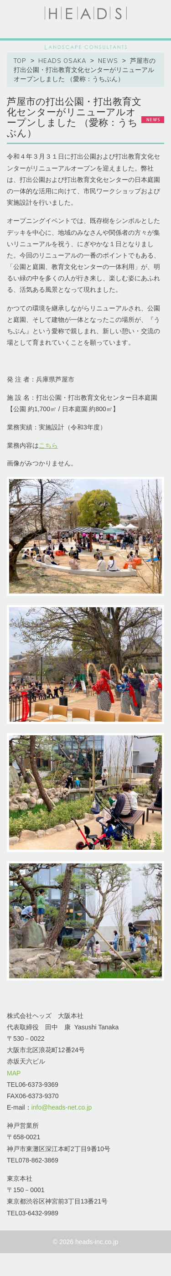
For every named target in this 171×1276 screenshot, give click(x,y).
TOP (20, 60)
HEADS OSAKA (62, 60)
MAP (14, 1073)
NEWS (108, 60)
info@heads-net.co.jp (61, 1107)
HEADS (86, 13)
